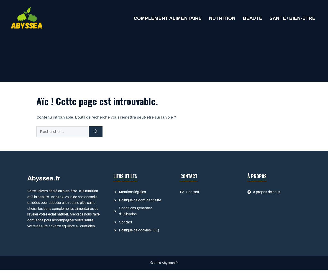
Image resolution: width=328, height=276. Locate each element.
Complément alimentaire (168, 18)
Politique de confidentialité (140, 200)
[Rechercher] (95, 131)
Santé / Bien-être (292, 18)
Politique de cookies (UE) (139, 230)
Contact (125, 222)
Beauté (252, 18)
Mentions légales (132, 192)
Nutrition (222, 18)
